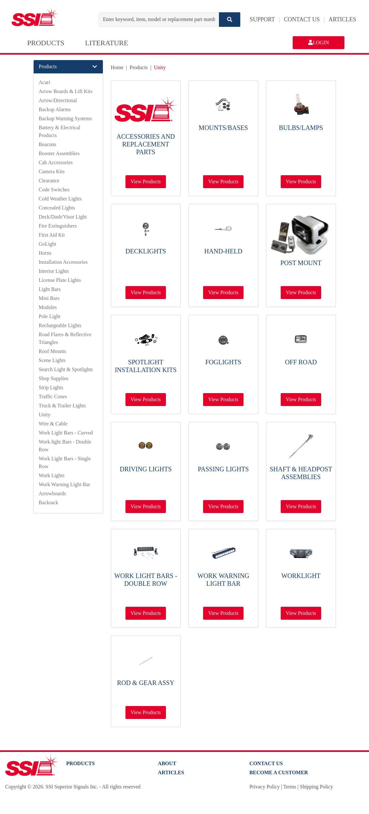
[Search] (229, 19)
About (167, 763)
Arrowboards (52, 493)
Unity (44, 414)
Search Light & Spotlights (66, 369)
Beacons (47, 144)
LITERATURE (106, 43)
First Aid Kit (52, 235)
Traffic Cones (53, 396)
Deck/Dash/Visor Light (63, 217)
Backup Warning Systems (65, 118)
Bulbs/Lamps (301, 127)
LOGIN (318, 42)
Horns (45, 253)
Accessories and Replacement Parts (145, 144)
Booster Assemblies (59, 153)
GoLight (47, 244)
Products (139, 67)
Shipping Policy (316, 786)
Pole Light (49, 316)
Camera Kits (52, 171)
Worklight (300, 575)
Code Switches (54, 189)
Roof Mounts (52, 351)
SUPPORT (262, 19)
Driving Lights (146, 469)
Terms (289, 786)
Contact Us (266, 763)
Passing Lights (223, 469)
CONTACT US (302, 19)
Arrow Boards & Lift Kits (65, 91)
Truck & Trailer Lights (62, 405)
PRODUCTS (45, 43)
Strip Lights (51, 387)
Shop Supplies (54, 378)
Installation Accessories (63, 262)
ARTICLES (342, 19)
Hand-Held (223, 251)
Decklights (145, 251)
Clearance (49, 180)
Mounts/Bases (223, 127)
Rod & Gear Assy (145, 682)
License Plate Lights (60, 280)
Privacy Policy (264, 786)
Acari (44, 82)
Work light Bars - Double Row (145, 579)
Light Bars (50, 289)
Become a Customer (278, 772)
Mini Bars (49, 298)
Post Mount (300, 262)
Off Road (301, 362)
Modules (48, 307)
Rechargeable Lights (60, 325)
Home (117, 67)
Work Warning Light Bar (64, 484)
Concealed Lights (57, 207)
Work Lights (52, 475)
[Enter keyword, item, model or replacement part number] (159, 19)
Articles (171, 772)
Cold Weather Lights (60, 198)
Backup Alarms (55, 109)
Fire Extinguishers (58, 226)
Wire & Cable (53, 423)
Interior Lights (54, 271)
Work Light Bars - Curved (66, 432)
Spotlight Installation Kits (146, 366)
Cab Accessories (56, 162)
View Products (146, 181)
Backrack (48, 502)
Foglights (223, 362)
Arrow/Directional (58, 100)
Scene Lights (52, 360)
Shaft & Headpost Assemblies (301, 473)
